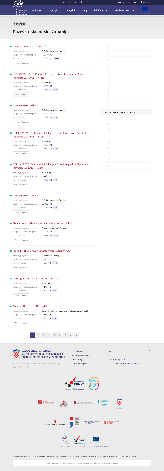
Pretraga (121, 2)
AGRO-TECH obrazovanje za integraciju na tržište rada (41, 250)
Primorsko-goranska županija (120, 118)
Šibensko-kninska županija (119, 124)
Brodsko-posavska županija (119, 53)
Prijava (145, 2)
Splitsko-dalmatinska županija (120, 136)
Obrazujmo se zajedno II (26, 195)
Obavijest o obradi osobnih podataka (123, 363)
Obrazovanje (77, 359)
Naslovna (36, 10)
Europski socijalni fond (93, 10)
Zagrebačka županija (116, 165)
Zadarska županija (115, 159)
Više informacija (113, 463)
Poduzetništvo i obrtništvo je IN (30, 306)
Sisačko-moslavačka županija (120, 130)
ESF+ (111, 2)
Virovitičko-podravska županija (121, 148)
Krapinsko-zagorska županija (120, 89)
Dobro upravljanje (79, 363)
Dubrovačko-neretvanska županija (122, 59)
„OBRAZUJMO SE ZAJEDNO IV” (29, 46)
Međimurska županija (116, 100)
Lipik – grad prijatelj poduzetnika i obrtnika (36, 278)
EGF (108, 355)
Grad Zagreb (112, 65)
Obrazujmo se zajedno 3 (25, 105)
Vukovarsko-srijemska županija (121, 153)
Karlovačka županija (115, 77)
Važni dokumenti (123, 10)
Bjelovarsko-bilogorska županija (121, 47)
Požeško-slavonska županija (119, 112)
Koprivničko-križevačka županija (121, 83)
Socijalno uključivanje (81, 355)
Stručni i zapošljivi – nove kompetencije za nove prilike (42, 223)
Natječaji (52, 10)
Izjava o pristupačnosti (117, 359)
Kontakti (132, 2)
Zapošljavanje (78, 351)
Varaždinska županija (116, 142)
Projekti (71, 10)
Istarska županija (114, 71)
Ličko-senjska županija (117, 94)
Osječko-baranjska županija (119, 106)
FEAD (109, 351)
